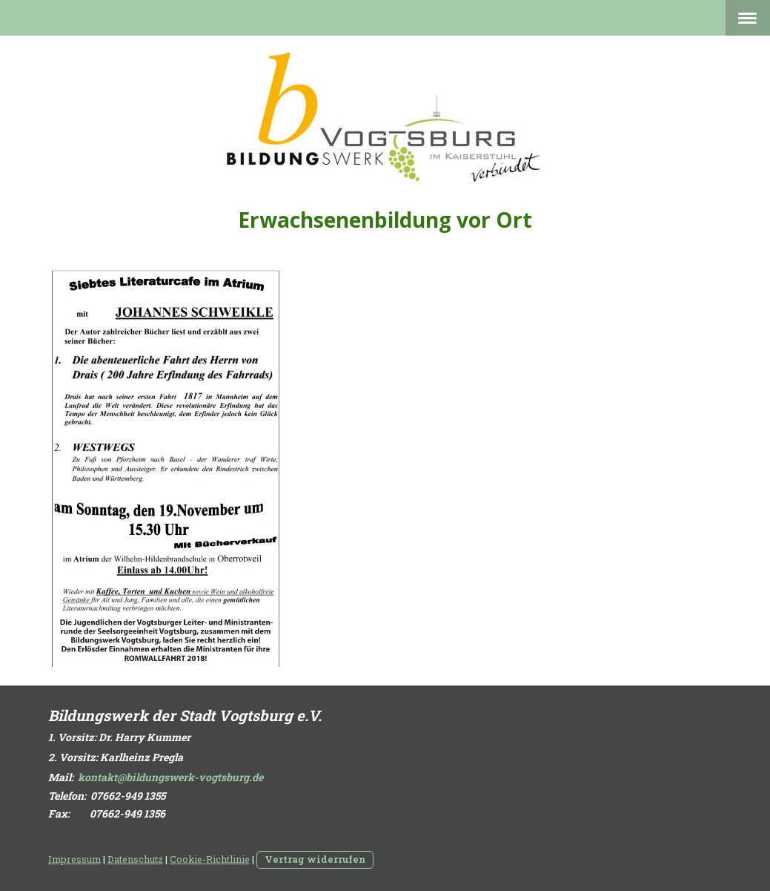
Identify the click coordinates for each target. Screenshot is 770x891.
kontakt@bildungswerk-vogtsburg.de (170, 777)
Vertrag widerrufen (315, 859)
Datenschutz (135, 859)
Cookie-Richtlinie (210, 859)
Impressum (74, 859)
